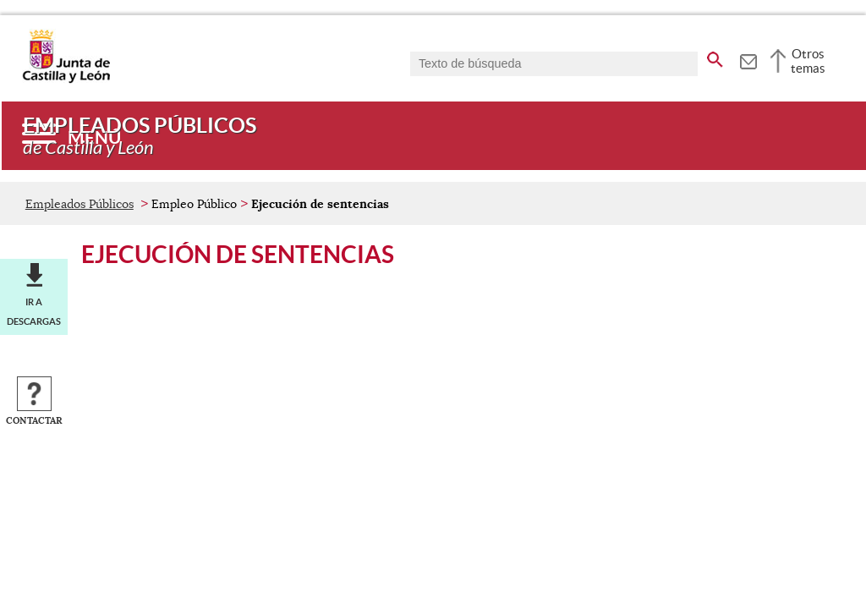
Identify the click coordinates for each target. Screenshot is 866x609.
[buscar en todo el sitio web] (715, 57)
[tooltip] (748, 59)
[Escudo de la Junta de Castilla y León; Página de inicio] (66, 79)
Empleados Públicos (79, 203)
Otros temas (808, 61)
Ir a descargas (34, 311)
